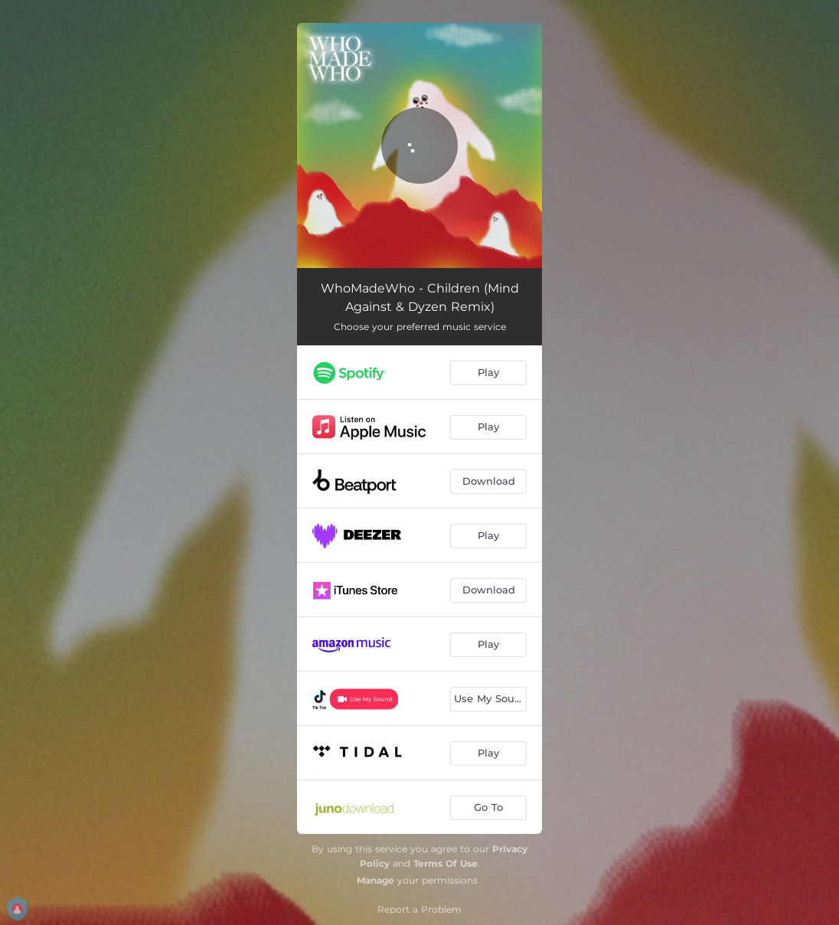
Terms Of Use (445, 863)
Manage (375, 880)
